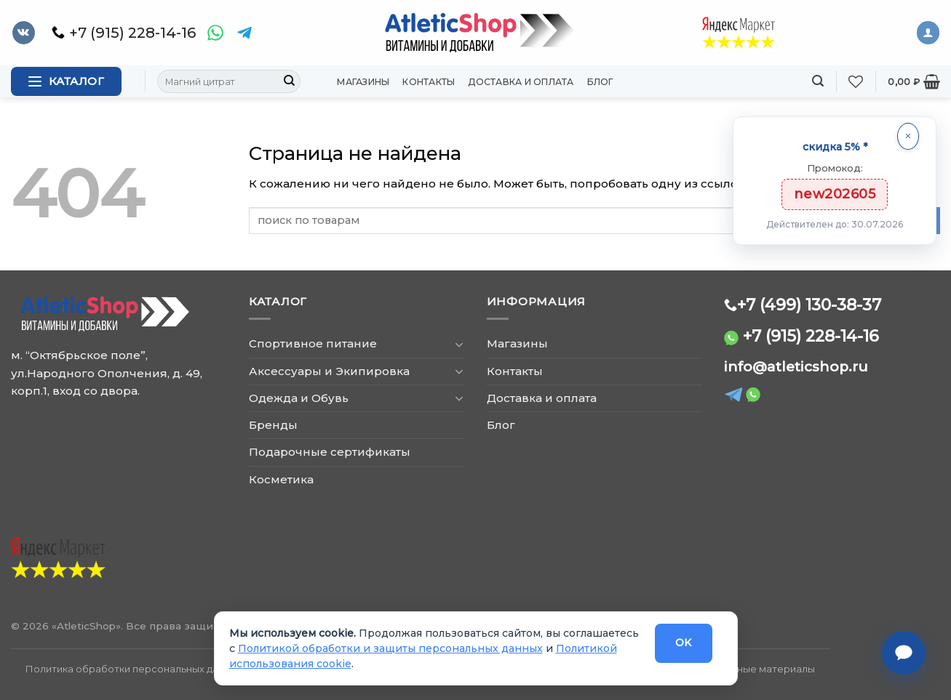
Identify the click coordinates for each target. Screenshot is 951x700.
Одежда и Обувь (299, 398)
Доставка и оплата (520, 81)
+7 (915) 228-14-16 (811, 335)
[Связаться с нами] (904, 653)
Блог (600, 81)
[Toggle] (459, 344)
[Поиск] (818, 81)
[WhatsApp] (215, 32)
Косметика (281, 479)
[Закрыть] (908, 136)
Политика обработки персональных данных (133, 669)
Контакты (428, 81)
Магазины (363, 81)
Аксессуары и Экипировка (329, 371)
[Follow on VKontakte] (23, 32)
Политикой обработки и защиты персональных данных (390, 648)
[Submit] (289, 81)
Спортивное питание (313, 343)
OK (683, 642)
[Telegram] (244, 32)
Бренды (273, 425)
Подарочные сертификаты (329, 452)
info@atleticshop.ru (796, 366)
